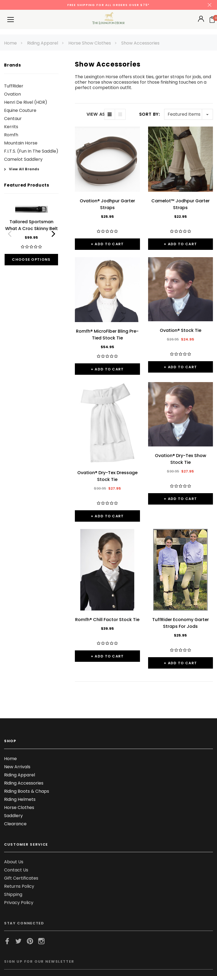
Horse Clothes (19, 807)
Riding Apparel (42, 43)
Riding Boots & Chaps (26, 791)
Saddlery (13, 816)
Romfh (11, 135)
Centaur (13, 118)
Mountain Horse (20, 143)
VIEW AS (95, 114)
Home (10, 43)
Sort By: (149, 114)
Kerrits (11, 127)
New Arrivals (17, 767)
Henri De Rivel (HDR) (25, 102)
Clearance (15, 824)
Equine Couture (20, 110)
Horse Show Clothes (89, 43)
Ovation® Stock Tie (180, 330)
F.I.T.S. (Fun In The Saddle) (31, 151)
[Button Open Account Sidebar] (201, 20)
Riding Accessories (23, 783)
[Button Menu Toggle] (10, 19)
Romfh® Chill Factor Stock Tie (107, 619)
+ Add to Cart (107, 244)
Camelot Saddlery (23, 159)
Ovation (12, 94)
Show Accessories (140, 43)
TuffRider (13, 86)
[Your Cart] (212, 19)
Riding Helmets (20, 799)
